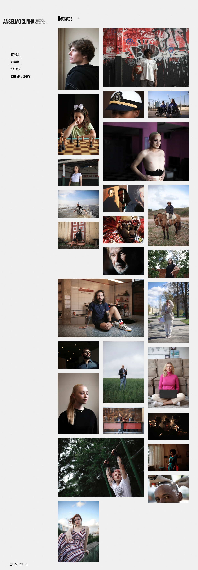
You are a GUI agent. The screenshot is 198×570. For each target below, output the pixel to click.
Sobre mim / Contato (20, 77)
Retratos (15, 62)
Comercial (16, 69)
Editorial (15, 54)
